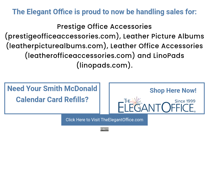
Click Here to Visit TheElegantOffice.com (104, 119)
